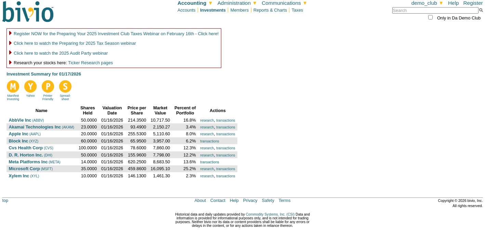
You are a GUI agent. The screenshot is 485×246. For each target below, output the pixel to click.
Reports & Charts (270, 10)
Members (240, 10)
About (200, 200)
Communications (284, 3)
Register (473, 3)
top (5, 200)
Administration (238, 3)
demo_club (427, 3)
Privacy (250, 200)
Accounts (187, 10)
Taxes (297, 10)
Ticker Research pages (90, 62)
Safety (268, 200)
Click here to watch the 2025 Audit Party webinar (61, 53)
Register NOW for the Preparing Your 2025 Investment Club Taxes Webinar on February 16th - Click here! (116, 33)
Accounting (195, 3)
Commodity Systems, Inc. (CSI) (270, 214)
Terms (285, 200)
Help (453, 3)
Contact (217, 200)
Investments (213, 10)
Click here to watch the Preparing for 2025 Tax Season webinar (75, 43)
